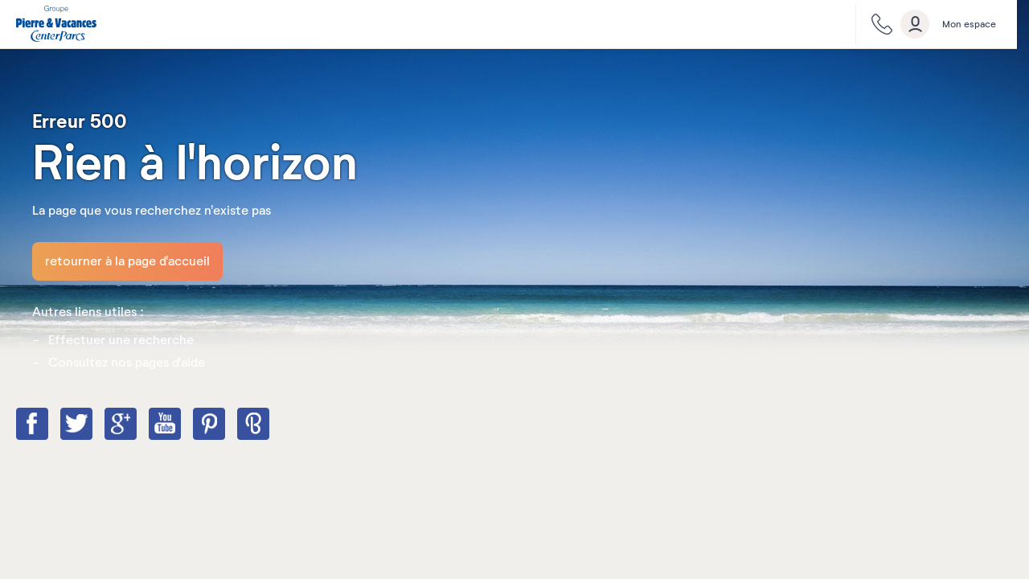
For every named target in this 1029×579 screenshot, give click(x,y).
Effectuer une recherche (121, 340)
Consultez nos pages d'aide (126, 363)
